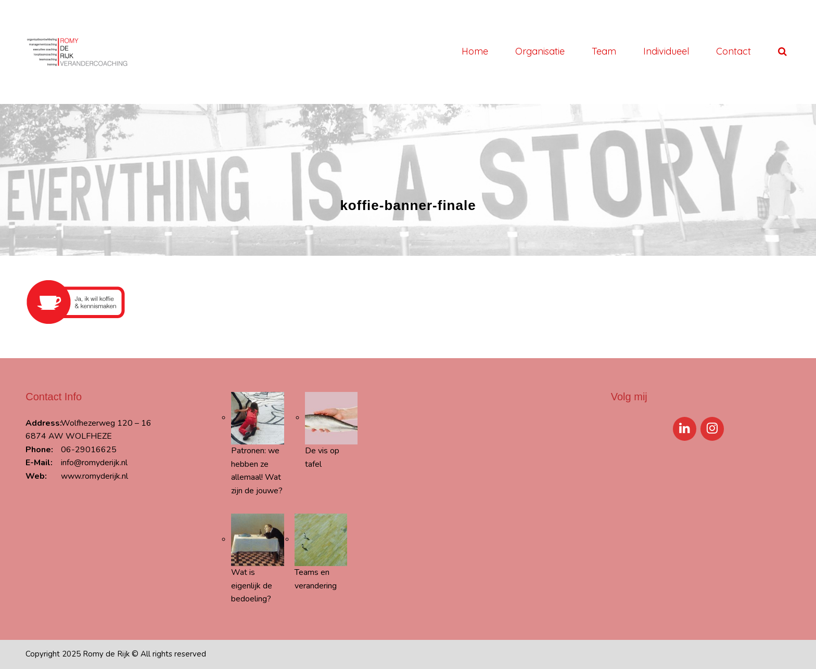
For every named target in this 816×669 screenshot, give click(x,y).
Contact (733, 51)
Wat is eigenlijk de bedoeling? (251, 586)
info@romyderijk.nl (94, 462)
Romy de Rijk (106, 654)
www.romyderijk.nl (94, 476)
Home (475, 51)
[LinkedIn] (684, 429)
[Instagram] (712, 429)
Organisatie (540, 51)
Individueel (666, 51)
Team (604, 51)
